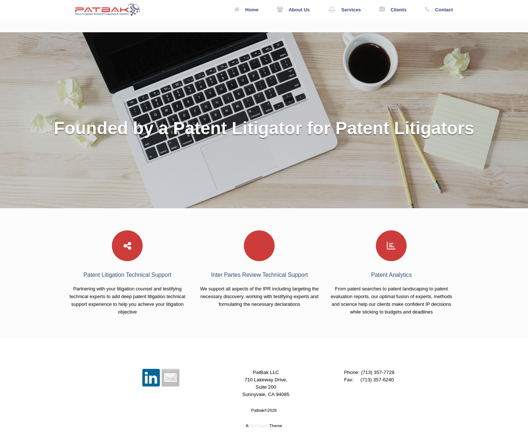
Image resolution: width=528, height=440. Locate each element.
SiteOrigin (258, 425)
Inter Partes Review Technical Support (259, 275)
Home (246, 9)
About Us (293, 9)
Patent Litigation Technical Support (128, 275)
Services (344, 9)
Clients (392, 9)
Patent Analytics (391, 275)
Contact (439, 9)
